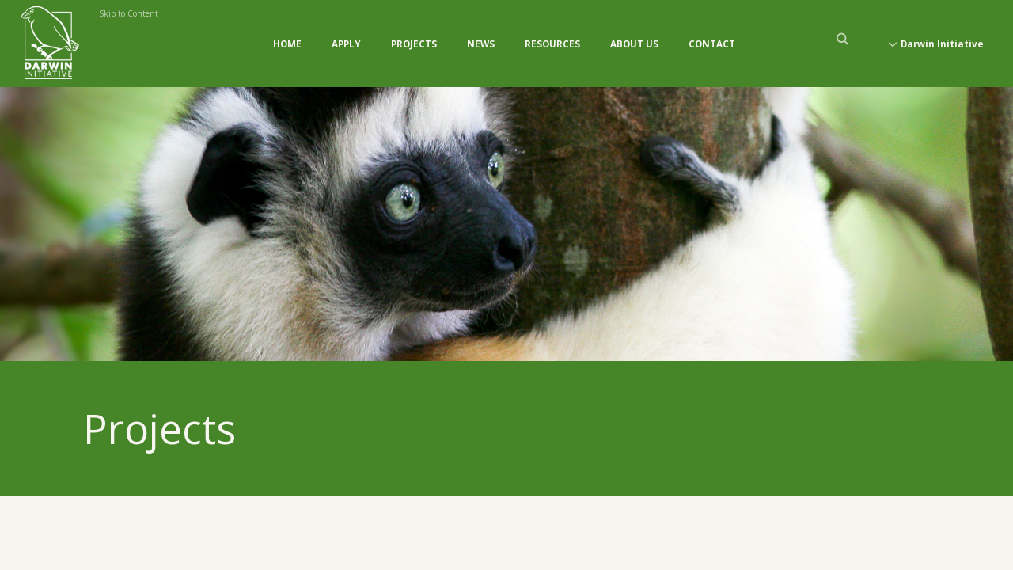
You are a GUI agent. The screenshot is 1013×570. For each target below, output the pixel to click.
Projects (414, 44)
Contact (712, 44)
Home (287, 44)
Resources (552, 44)
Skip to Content (128, 13)
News (481, 44)
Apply (346, 44)
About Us (634, 44)
